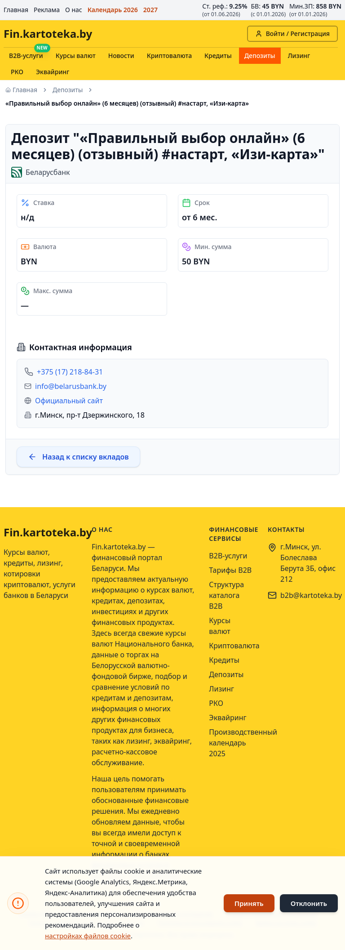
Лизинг (299, 55)
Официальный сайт (69, 401)
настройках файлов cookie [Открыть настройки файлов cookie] (88, 935)
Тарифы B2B (230, 570)
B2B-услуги (26, 55)
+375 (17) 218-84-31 (70, 372)
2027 (150, 9)
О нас (73, 9)
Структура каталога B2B (226, 595)
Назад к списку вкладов (78, 457)
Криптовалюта (169, 55)
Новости (121, 55)
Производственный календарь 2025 (243, 742)
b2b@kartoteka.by (311, 595)
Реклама (47, 9)
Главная (16, 9)
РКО (17, 71)
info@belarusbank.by (70, 386)
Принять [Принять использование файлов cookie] (249, 903)
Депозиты (259, 55)
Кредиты (218, 55)
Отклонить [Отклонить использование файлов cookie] (309, 903)
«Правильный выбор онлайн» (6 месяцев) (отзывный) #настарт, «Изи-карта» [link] (127, 103)
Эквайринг (52, 71)
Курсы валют (76, 55)
